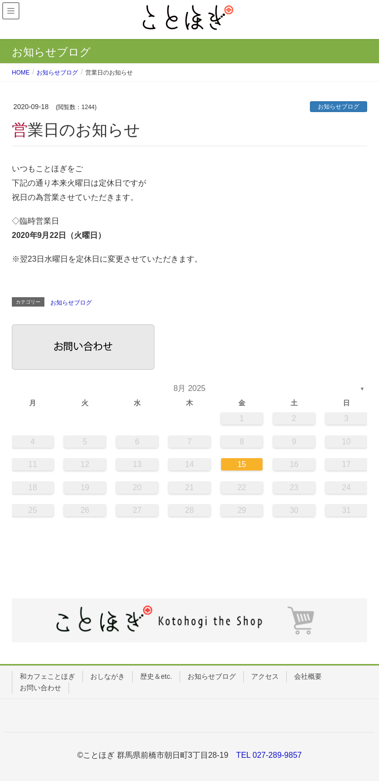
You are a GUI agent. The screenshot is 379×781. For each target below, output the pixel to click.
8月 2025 (190, 388)
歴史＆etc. (156, 676)
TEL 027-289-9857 (269, 755)
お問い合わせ (40, 688)
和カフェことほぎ (47, 676)
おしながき (107, 676)
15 (241, 464)
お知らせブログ (338, 106)
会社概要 (308, 676)
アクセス (265, 676)
